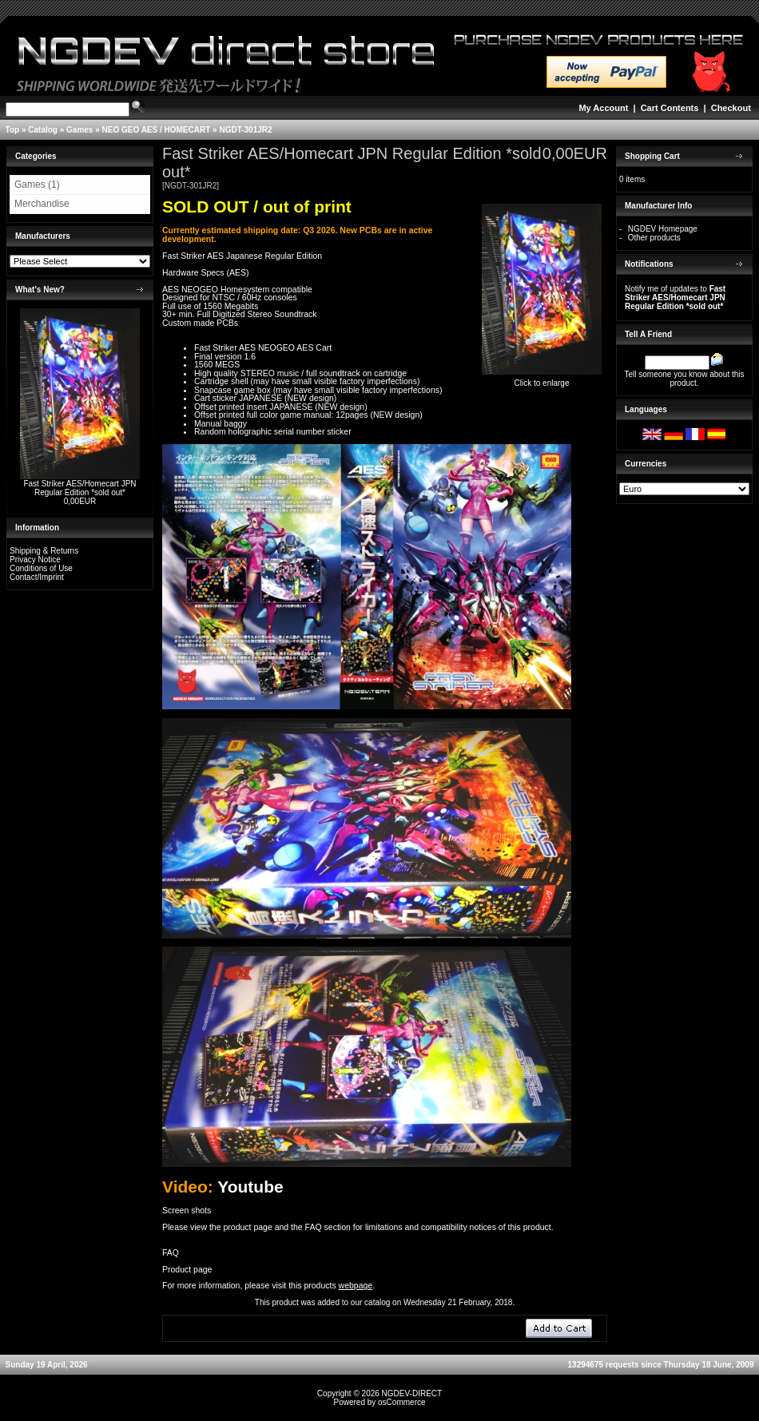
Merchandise (42, 203)
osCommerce (401, 1402)
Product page (187, 1269)
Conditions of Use (41, 568)
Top (13, 129)
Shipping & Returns (44, 550)
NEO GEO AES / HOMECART (156, 129)
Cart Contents (670, 108)
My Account (603, 108)
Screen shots (186, 1210)
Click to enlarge (542, 379)
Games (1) (37, 184)
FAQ (170, 1252)
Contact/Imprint (37, 577)
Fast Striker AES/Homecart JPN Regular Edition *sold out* (79, 488)
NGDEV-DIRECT (412, 1393)
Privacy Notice (35, 559)
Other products (654, 237)
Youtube (250, 1186)
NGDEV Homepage (662, 228)
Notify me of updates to (675, 297)
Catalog (43, 129)
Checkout (731, 108)
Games (79, 129)
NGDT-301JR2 (245, 129)
